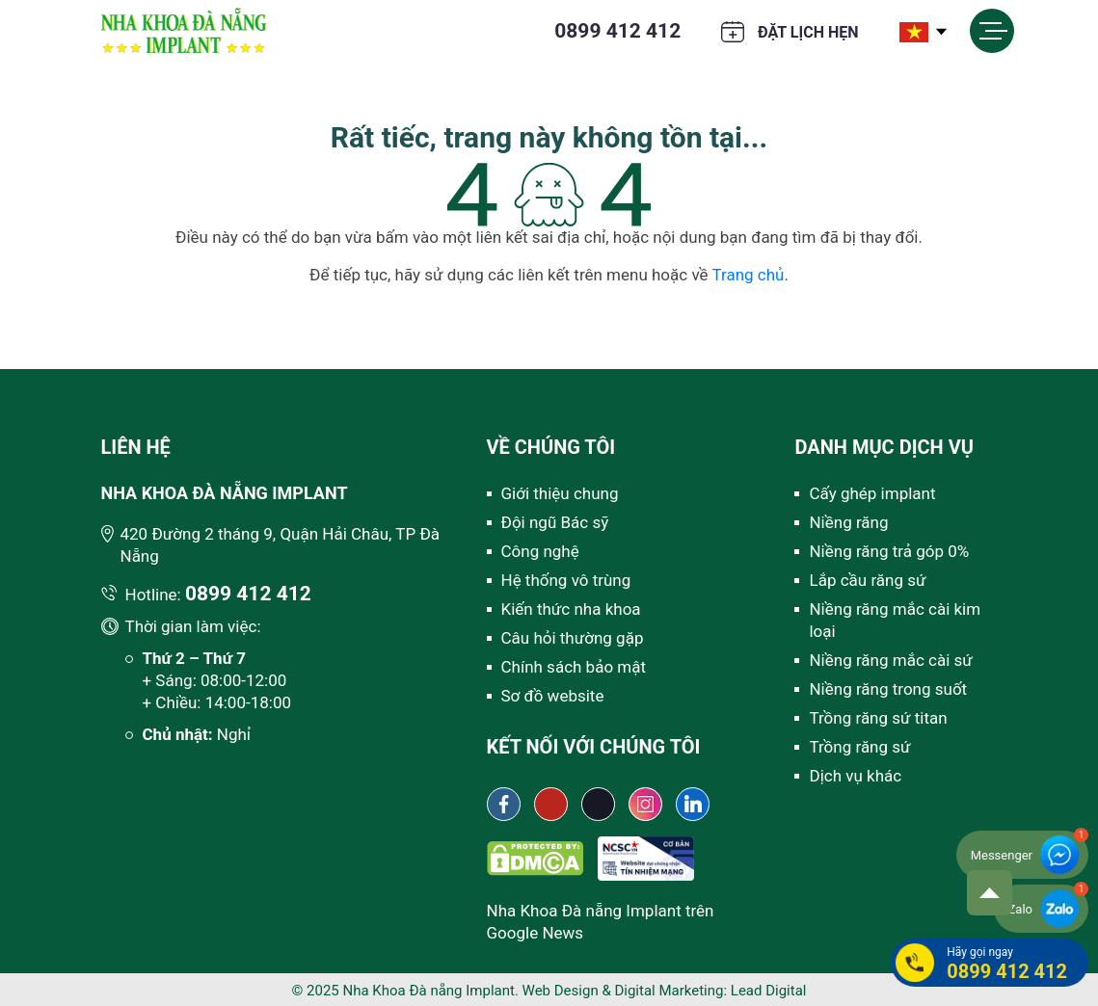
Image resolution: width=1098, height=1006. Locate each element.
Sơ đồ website (552, 695)
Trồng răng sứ (859, 746)
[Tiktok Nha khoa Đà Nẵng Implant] (598, 804)
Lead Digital (769, 990)
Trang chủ (747, 274)
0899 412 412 (617, 30)
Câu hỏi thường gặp (572, 638)
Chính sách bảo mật (574, 666)
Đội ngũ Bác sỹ (555, 522)
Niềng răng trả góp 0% (889, 551)
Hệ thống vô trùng (566, 580)
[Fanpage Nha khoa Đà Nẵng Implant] (504, 804)
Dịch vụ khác (855, 775)
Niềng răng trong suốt (888, 689)
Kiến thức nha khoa (571, 609)
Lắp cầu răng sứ (867, 580)
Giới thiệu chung (560, 493)
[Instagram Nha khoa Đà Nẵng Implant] (645, 804)
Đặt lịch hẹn (808, 32)
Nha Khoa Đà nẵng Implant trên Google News (600, 921)
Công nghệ (540, 551)
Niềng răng (848, 522)
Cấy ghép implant (872, 493)
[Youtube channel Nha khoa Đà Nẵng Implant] (551, 804)
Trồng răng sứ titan (878, 718)
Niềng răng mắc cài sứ (890, 660)
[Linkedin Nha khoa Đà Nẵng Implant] (693, 804)
